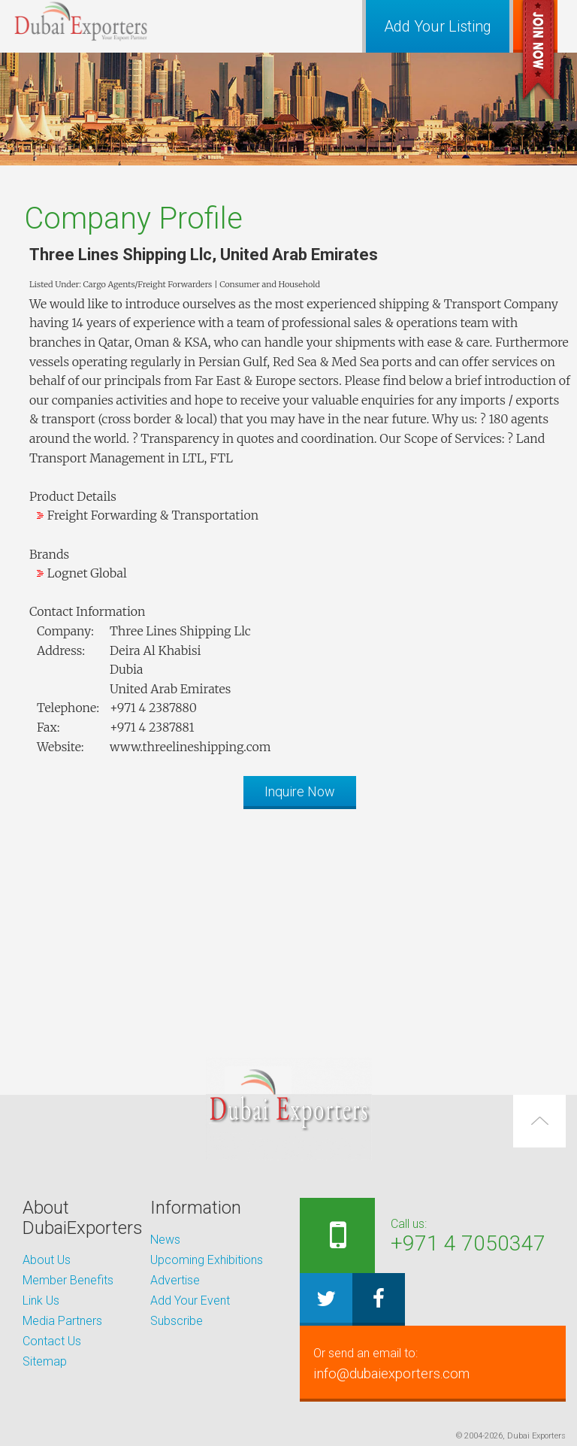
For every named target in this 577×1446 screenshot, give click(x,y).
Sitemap (45, 1361)
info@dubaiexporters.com (432, 1363)
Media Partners (62, 1321)
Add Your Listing (437, 26)
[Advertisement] (288, 925)
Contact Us (52, 1341)
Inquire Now (299, 791)
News (165, 1239)
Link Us (41, 1300)
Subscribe (176, 1321)
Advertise (175, 1280)
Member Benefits (68, 1280)
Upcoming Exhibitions (206, 1260)
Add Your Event (190, 1300)
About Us (47, 1260)
